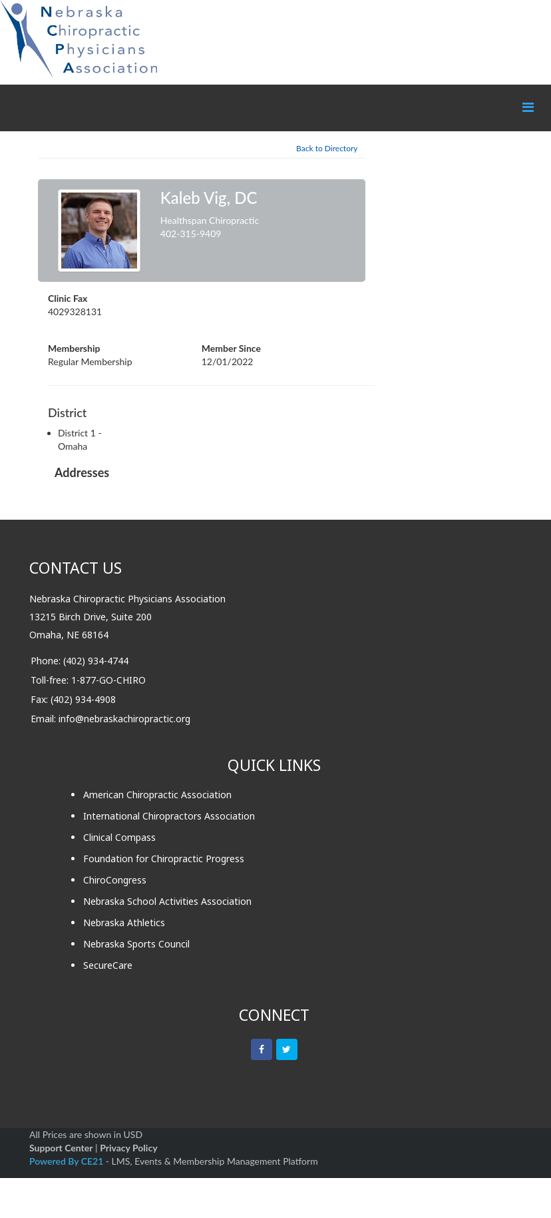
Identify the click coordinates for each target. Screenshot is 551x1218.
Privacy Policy (128, 1147)
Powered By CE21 (67, 1161)
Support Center (60, 1147)
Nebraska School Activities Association (167, 901)
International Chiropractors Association (169, 816)
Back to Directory (326, 148)
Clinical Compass (119, 837)
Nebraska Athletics (124, 922)
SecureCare (107, 965)
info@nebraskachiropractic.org (124, 718)
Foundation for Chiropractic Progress (163, 858)
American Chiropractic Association (157, 794)
